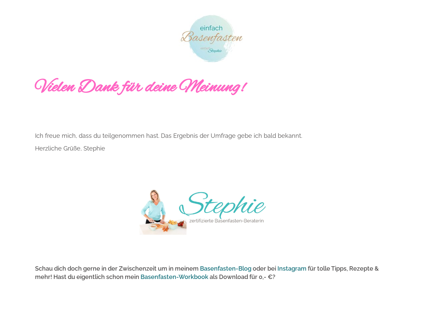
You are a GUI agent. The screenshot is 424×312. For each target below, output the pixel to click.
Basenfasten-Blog (225, 268)
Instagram (291, 268)
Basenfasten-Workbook (174, 276)
